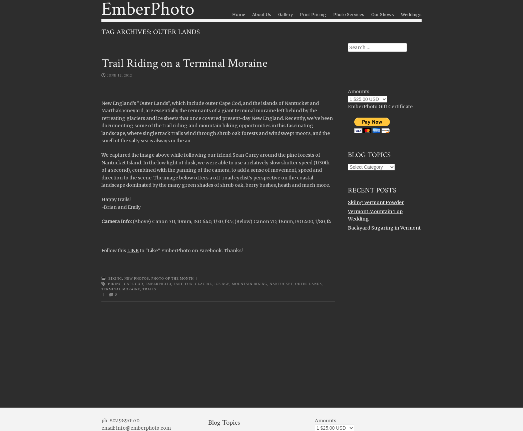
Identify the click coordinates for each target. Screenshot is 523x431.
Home (238, 14)
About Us (261, 14)
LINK (133, 251)
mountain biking (249, 284)
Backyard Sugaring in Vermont (384, 228)
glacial (203, 284)
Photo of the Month (172, 278)
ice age (222, 284)
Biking (115, 278)
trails (149, 289)
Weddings (411, 14)
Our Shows (382, 14)
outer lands (308, 284)
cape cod (133, 284)
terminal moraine (120, 289)
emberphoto (158, 284)
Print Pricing (313, 14)
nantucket (281, 284)
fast (178, 284)
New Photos (136, 278)
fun (189, 284)
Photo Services (348, 14)
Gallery (285, 14)
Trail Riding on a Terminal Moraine (184, 63)
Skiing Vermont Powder (376, 202)
